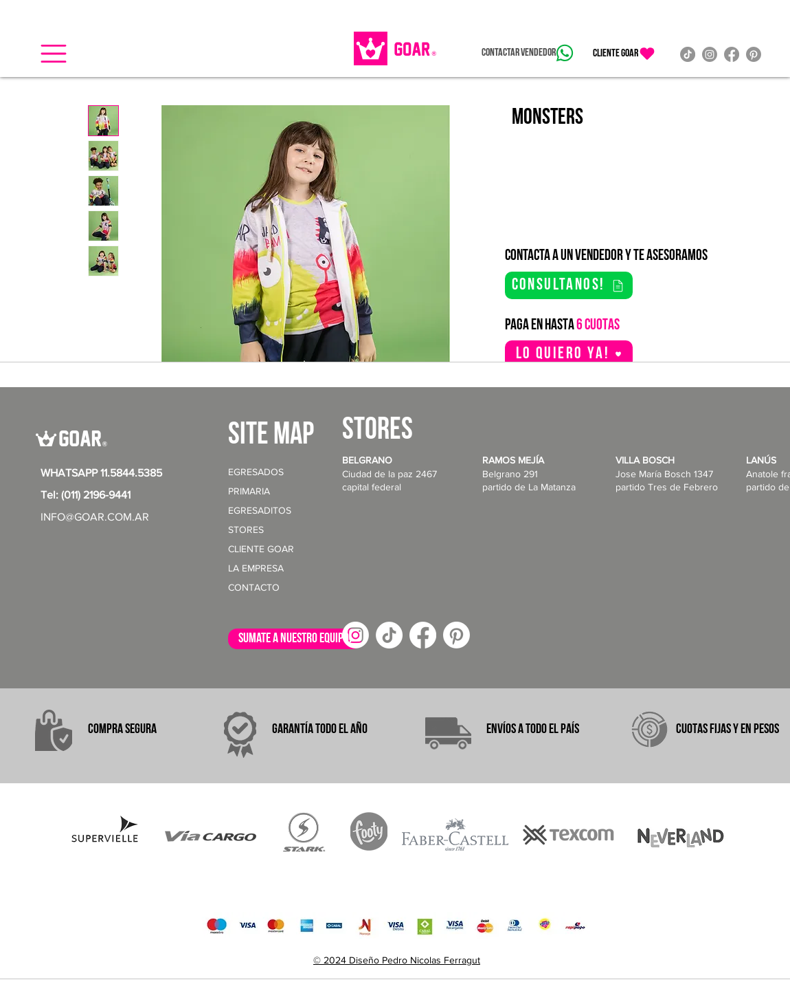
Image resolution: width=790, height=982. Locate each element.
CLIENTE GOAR (261, 548)
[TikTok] (687, 54)
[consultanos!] (569, 285)
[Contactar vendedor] (527, 53)
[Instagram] (709, 54)
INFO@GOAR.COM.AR (95, 517)
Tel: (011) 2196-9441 (86, 495)
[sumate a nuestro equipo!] (294, 639)
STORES (246, 529)
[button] (53, 53)
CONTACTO (254, 587)
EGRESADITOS (259, 510)
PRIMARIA (249, 491)
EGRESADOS (256, 471)
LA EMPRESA (256, 568)
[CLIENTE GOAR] (624, 54)
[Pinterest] (753, 54)
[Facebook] (731, 54)
